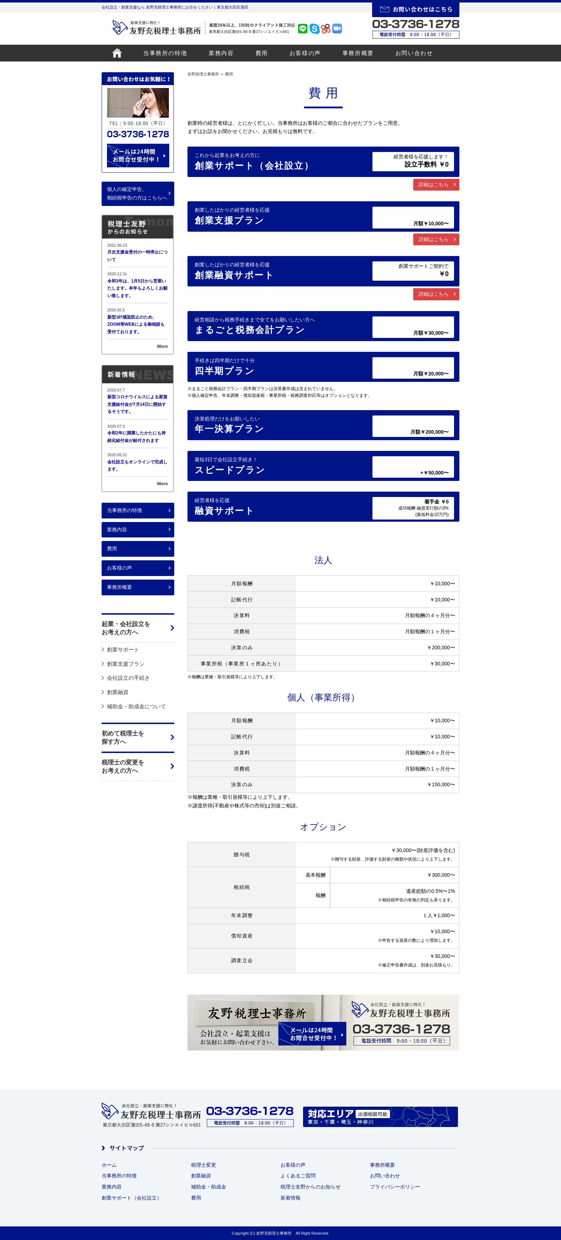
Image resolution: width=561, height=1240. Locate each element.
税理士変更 (203, 1165)
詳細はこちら (434, 184)
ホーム (109, 1165)
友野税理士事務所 (203, 74)
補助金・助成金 (208, 1187)
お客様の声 (305, 53)
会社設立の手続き (128, 678)
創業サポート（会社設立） (132, 1198)
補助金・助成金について (136, 706)
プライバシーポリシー (395, 1187)
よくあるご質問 (298, 1176)
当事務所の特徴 (165, 53)
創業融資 (117, 692)
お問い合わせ (414, 53)
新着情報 (290, 1198)
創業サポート (123, 649)
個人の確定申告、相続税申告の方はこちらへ (137, 193)
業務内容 (221, 53)
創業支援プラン (126, 664)
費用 (261, 53)
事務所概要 (358, 53)
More (162, 346)
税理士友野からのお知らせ (310, 1187)
